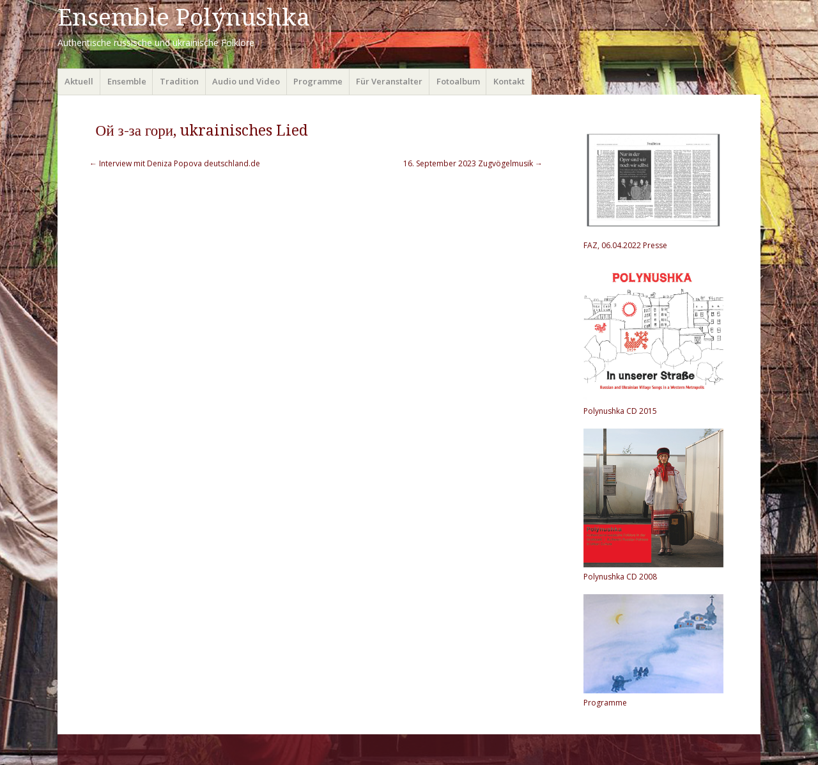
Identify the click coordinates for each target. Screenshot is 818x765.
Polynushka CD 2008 (620, 576)
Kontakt (509, 81)
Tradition (179, 81)
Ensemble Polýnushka (184, 17)
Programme (318, 81)
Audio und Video (246, 81)
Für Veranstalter (389, 81)
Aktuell (79, 81)
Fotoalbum (458, 81)
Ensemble (126, 81)
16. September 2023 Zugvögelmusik (473, 163)
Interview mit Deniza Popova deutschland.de (174, 163)
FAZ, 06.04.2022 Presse (625, 245)
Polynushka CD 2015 (620, 411)
